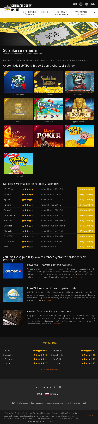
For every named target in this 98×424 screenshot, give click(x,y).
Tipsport (7, 199)
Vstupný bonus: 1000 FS (51, 241)
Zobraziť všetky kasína (49, 369)
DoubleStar (9, 210)
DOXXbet (8, 225)
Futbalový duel (18, 83)
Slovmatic (8, 231)
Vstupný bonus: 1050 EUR (52, 189)
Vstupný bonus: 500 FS (51, 194)
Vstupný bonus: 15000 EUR (53, 220)
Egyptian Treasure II (79, 110)
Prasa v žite (79, 137)
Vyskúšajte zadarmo (81, 13)
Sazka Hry (8, 194)
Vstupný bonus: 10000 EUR (53, 225)
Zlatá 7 (18, 110)
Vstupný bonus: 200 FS (51, 205)
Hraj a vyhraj (86, 189)
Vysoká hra (48, 83)
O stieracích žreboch (30, 13)
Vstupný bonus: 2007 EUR (52, 215)
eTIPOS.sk (8, 189)
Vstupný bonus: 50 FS (50, 246)
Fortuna (7, 205)
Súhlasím (89, 415)
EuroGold (8, 220)
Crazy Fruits (48, 110)
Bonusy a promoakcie (61, 13)
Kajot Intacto (9, 215)
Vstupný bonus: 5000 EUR (52, 210)
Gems (18, 137)
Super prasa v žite (18, 165)
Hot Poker (48, 137)
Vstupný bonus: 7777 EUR (52, 199)
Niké (6, 246)
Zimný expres (79, 83)
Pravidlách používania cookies (41, 421)
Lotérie (45, 12)
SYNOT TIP (8, 236)
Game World (9, 241)
